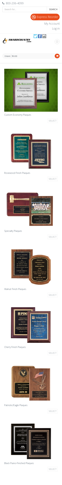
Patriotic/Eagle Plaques (16, 405)
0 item (7, 56)
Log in (56, 28)
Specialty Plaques (13, 230)
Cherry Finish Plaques (15, 347)
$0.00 (14, 56)
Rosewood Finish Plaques (17, 172)
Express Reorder (45, 17)
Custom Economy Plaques (17, 114)
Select (53, 120)
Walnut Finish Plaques (15, 289)
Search (53, 9)
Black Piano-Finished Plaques (19, 463)
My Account (52, 23)
